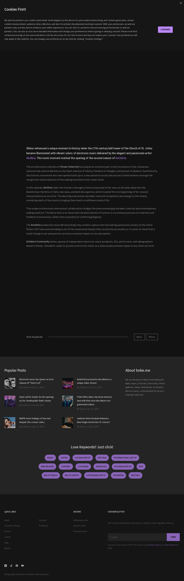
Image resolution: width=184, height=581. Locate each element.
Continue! (165, 29)
